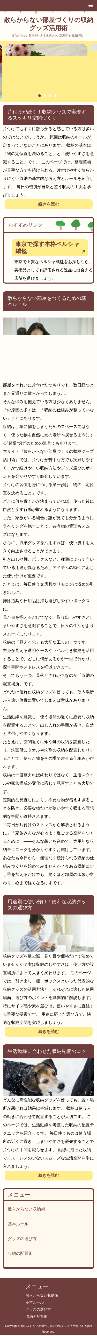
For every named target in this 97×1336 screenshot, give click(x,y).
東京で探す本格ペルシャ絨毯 (48, 247)
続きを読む (48, 204)
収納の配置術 (20, 1253)
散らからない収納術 (26, 1209)
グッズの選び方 (22, 1238)
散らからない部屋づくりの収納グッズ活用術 (48, 23)
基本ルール (18, 1224)
